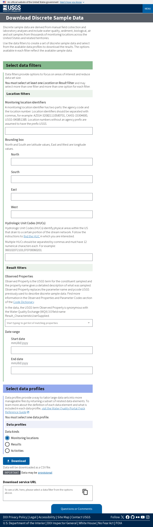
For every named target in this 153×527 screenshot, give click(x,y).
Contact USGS (80, 517)
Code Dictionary (23, 302)
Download (16, 461)
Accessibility (46, 517)
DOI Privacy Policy (15, 517)
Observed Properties (19, 276)
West (14, 207)
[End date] (52, 370)
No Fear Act (106, 523)
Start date (18, 339)
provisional (45, 472)
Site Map (63, 517)
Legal (32, 517)
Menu (148, 8)
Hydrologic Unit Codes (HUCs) (25, 223)
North (15, 154)
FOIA (119, 523)
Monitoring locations (25, 438)
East (14, 189)
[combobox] (49, 323)
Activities (17, 451)
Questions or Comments (76, 509)
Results (16, 444)
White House (87, 523)
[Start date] (52, 350)
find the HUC (32, 236)
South (15, 172)
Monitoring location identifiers (25, 102)
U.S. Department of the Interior (24, 523)
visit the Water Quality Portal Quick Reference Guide (45, 410)
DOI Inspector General (62, 523)
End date (17, 359)
